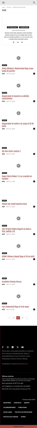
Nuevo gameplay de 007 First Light (12, 383)
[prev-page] (9, 317)
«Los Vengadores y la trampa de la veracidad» (16, 386)
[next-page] (27, 317)
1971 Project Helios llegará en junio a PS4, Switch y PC (16, 230)
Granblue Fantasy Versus (11, 281)
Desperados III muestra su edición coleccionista (15, 97)
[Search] (34, 2)
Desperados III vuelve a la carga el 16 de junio (18, 124)
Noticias (4, 65)
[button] (3, 2)
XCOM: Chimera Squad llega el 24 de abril (18, 256)
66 (22, 318)
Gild (3, 74)
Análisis (4, 148)
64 (13, 318)
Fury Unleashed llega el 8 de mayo (15, 306)
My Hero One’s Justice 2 (11, 151)
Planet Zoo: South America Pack (14, 204)
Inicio (3, 7)
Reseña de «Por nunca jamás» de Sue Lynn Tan (16, 389)
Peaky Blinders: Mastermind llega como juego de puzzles (17, 69)
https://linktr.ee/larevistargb (18, 30)
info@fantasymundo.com (19, 364)
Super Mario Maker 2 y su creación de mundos (17, 177)
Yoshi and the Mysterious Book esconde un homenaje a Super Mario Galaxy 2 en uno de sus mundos (18, 379)
